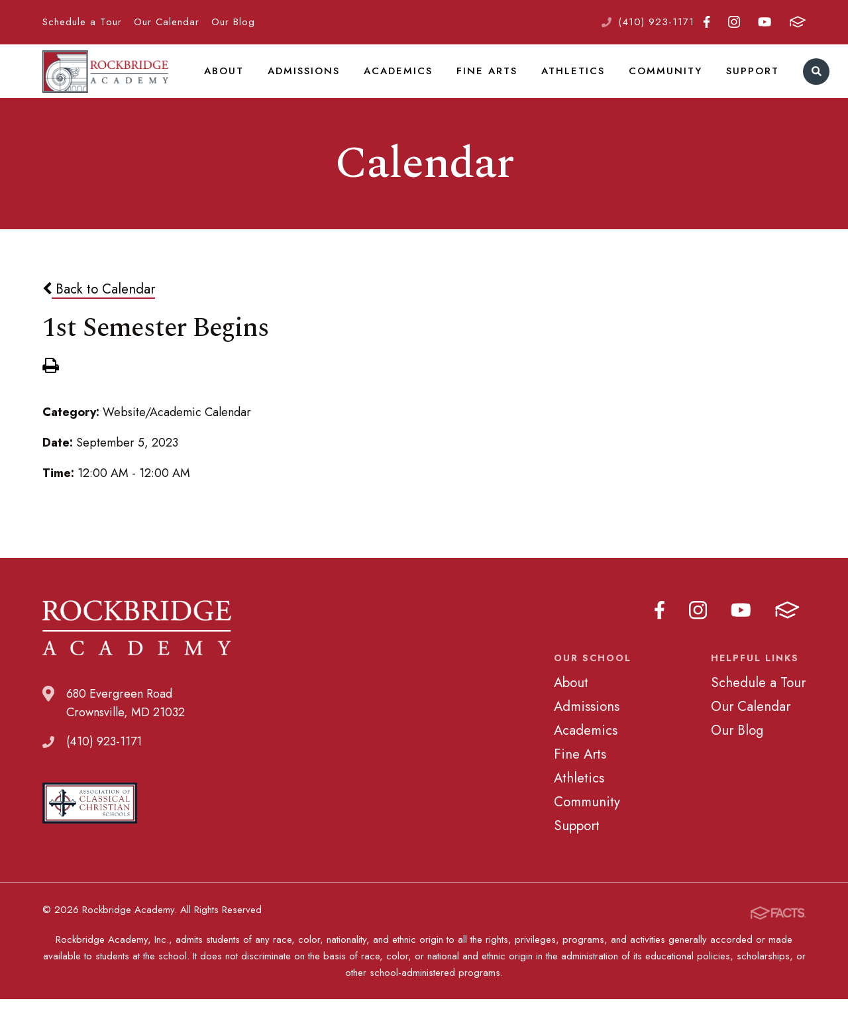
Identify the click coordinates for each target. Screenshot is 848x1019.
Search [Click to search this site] (799, 83)
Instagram (734, 22)
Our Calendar (166, 22)
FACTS (798, 22)
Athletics (563, 82)
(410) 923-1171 (656, 22)
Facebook (706, 22)
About (223, 82)
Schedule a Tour (82, 22)
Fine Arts (480, 82)
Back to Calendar (98, 312)
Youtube (764, 22)
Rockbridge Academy (105, 83)
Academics (394, 82)
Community (652, 82)
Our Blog (233, 22)
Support (736, 82)
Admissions (301, 82)
